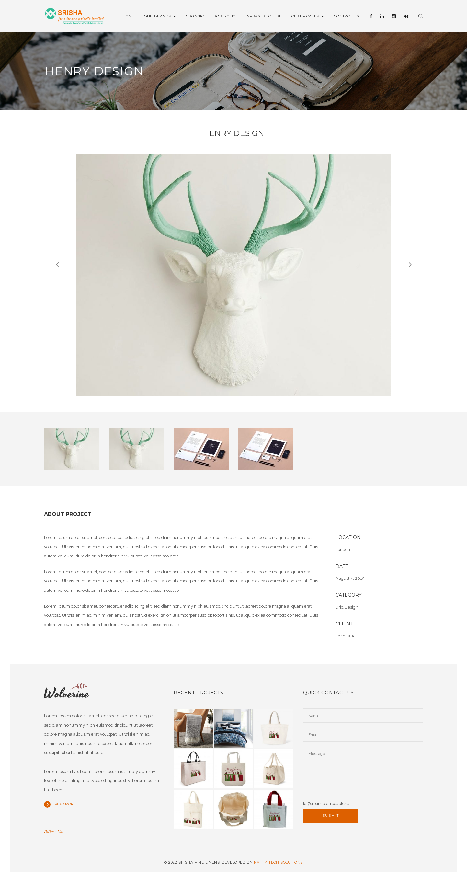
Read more (65, 804)
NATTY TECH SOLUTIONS (278, 862)
